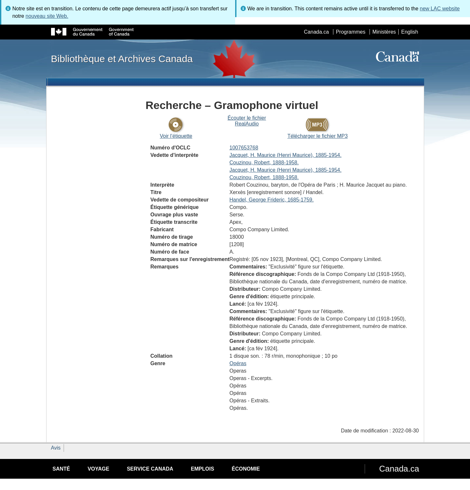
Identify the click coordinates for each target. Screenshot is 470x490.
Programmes (351, 32)
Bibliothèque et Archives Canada (122, 58)
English (409, 32)
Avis (56, 448)
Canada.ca (316, 32)
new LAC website (440, 8)
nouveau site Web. (47, 16)
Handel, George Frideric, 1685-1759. (271, 199)
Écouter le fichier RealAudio (246, 120)
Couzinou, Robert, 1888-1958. (263, 162)
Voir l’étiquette (176, 136)
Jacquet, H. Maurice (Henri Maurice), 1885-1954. (285, 155)
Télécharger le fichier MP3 (317, 136)
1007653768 (243, 147)
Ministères (384, 32)
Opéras (237, 363)
